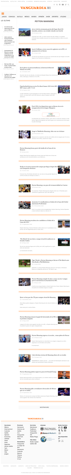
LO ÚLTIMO (5, 21)
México (27, 16)
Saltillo (20, 16)
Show (48, 16)
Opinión (41, 16)
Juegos (4, 16)
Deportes (55, 16)
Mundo (33, 16)
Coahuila (12, 16)
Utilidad (63, 16)
